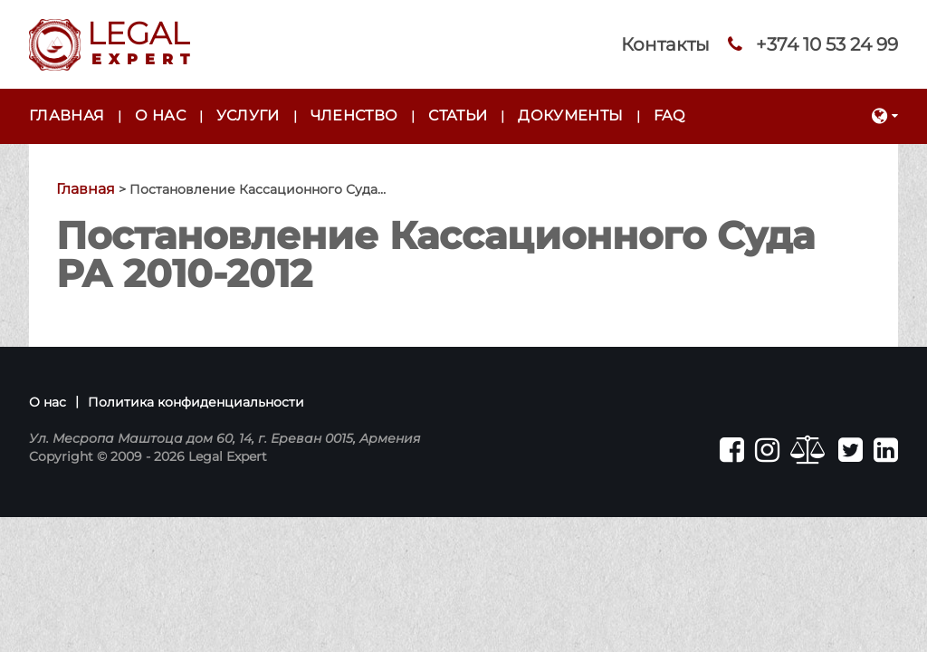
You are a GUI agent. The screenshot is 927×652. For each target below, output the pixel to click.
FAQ (669, 115)
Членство (354, 115)
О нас (160, 115)
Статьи (457, 115)
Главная (66, 115)
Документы (570, 115)
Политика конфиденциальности (196, 402)
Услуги (248, 115)
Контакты (665, 44)
